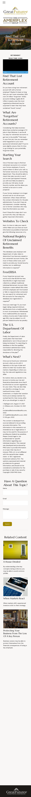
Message (6, 509)
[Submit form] (7, 524)
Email (5, 499)
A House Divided (11, 561)
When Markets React (14, 598)
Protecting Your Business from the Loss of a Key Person (15, 633)
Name (5, 488)
